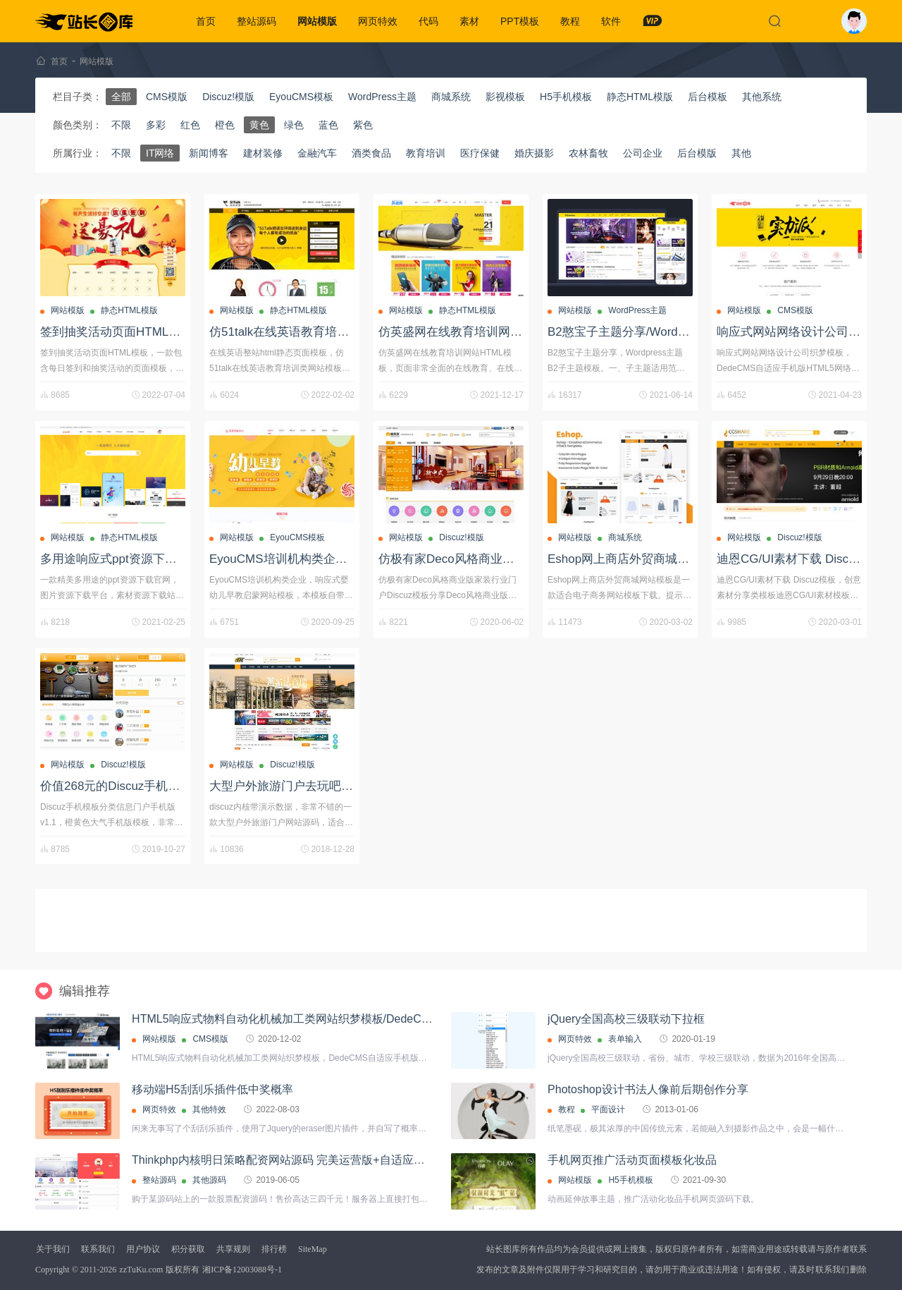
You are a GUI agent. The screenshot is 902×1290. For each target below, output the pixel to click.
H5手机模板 (566, 96)
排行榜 (274, 1249)
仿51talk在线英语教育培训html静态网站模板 (326, 332)
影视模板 (505, 96)
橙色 (225, 124)
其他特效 (209, 1109)
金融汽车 (317, 153)
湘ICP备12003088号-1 (242, 1269)
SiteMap (312, 1249)
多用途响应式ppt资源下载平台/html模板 (145, 559)
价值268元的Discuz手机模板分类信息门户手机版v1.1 (181, 786)
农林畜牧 (588, 153)
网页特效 (377, 21)
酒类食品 (371, 153)
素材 (469, 21)
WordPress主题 (382, 96)
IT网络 (160, 153)
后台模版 (697, 153)
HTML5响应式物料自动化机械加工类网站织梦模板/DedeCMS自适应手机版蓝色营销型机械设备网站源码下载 (403, 1019)
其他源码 (209, 1180)
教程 (570, 21)
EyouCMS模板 (301, 96)
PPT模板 (519, 21)
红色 (190, 124)
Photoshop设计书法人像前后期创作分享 (648, 1089)
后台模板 (707, 96)
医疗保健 (480, 153)
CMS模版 (166, 96)
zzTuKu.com (141, 1269)
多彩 (156, 124)
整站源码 (256, 21)
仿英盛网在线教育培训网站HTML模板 (478, 332)
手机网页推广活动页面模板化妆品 (632, 1160)
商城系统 (451, 96)
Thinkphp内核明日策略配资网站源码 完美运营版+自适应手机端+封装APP (315, 1160)
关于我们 (53, 1249)
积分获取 (188, 1249)
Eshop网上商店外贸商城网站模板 (636, 559)
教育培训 (425, 153)
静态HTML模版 (640, 96)
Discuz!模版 (228, 96)
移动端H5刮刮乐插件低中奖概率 (212, 1089)
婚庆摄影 (534, 153)
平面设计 (608, 1109)
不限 (121, 124)
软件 (611, 21)
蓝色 (328, 124)
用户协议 (143, 1249)
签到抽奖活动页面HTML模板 (116, 332)
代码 (428, 21)
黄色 (259, 124)
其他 (741, 153)
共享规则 (233, 1249)
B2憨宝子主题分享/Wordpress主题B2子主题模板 (676, 332)
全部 (121, 96)
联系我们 (98, 1249)
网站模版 (317, 21)
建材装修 (263, 153)
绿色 (294, 124)
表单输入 (625, 1039)
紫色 (363, 124)
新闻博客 (208, 153)
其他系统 (761, 96)
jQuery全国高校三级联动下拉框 (626, 1019)
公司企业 (642, 153)
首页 (206, 21)
